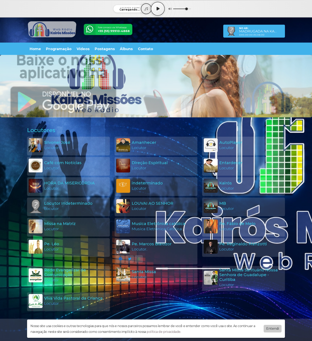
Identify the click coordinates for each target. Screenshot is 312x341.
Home (35, 49)
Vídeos (83, 49)
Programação (58, 49)
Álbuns (126, 49)
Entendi (272, 328)
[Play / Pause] (158, 9)
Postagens (105, 49)
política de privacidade (163, 332)
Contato (145, 49)
